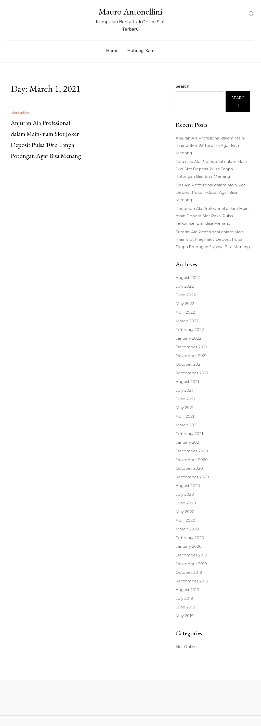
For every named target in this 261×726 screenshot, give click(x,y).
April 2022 (185, 312)
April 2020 (185, 520)
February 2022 (190, 329)
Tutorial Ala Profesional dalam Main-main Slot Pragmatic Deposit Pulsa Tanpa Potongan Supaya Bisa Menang (213, 239)
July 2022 (185, 286)
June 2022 (186, 294)
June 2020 (186, 503)
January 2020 (189, 546)
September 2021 (192, 373)
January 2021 (188, 442)
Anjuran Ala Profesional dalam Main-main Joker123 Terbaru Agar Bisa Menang (210, 145)
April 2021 (185, 416)
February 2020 (190, 537)
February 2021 (189, 433)
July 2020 (185, 494)
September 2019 (192, 581)
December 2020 (192, 451)
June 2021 (185, 399)
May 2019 (185, 615)
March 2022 (187, 321)
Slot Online (20, 113)
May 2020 (185, 511)
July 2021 (184, 390)
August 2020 (188, 485)
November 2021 (191, 355)
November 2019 (191, 563)
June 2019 (185, 607)
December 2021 (191, 347)
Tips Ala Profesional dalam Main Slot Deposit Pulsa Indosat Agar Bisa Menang (210, 192)
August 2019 (187, 589)
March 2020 (187, 529)
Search (182, 86)
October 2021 (189, 364)
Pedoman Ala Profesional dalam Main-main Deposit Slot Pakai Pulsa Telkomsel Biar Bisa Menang (213, 216)
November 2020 (192, 459)
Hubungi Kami (141, 50)
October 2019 (189, 572)
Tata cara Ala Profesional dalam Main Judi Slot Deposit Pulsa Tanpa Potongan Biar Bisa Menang (211, 169)
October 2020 (189, 468)
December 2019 (191, 555)
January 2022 (188, 338)
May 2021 (184, 407)
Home (112, 50)
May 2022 (185, 303)
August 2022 (188, 277)
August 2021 (187, 381)
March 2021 (187, 425)
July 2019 (184, 598)
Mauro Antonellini (130, 11)
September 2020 (192, 477)
